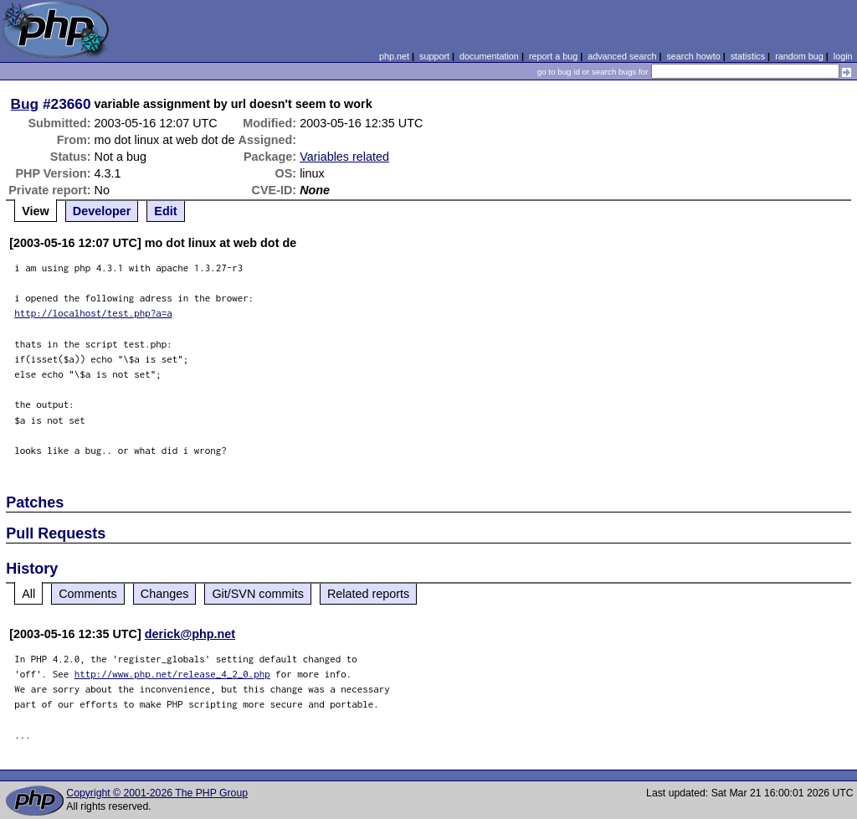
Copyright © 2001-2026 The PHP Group (157, 793)
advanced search (622, 56)
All (28, 593)
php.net (394, 56)
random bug (799, 56)
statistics (748, 56)
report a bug (553, 56)
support (434, 56)
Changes (165, 593)
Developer (102, 211)
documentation (489, 56)
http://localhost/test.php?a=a (93, 312)
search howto (693, 56)
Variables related (344, 156)
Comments (88, 593)
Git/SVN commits (258, 593)
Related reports (368, 593)
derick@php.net (190, 634)
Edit (165, 211)
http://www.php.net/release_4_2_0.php (172, 673)
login (843, 56)
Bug (25, 103)
